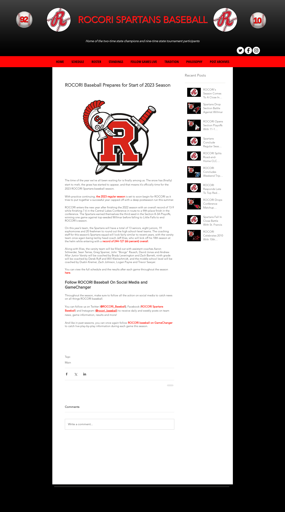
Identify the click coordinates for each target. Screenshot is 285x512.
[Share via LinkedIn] (84, 374)
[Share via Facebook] (66, 374)
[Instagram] (256, 50)
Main (68, 362)
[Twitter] (240, 50)
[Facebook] (248, 50)
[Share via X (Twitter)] (75, 374)
